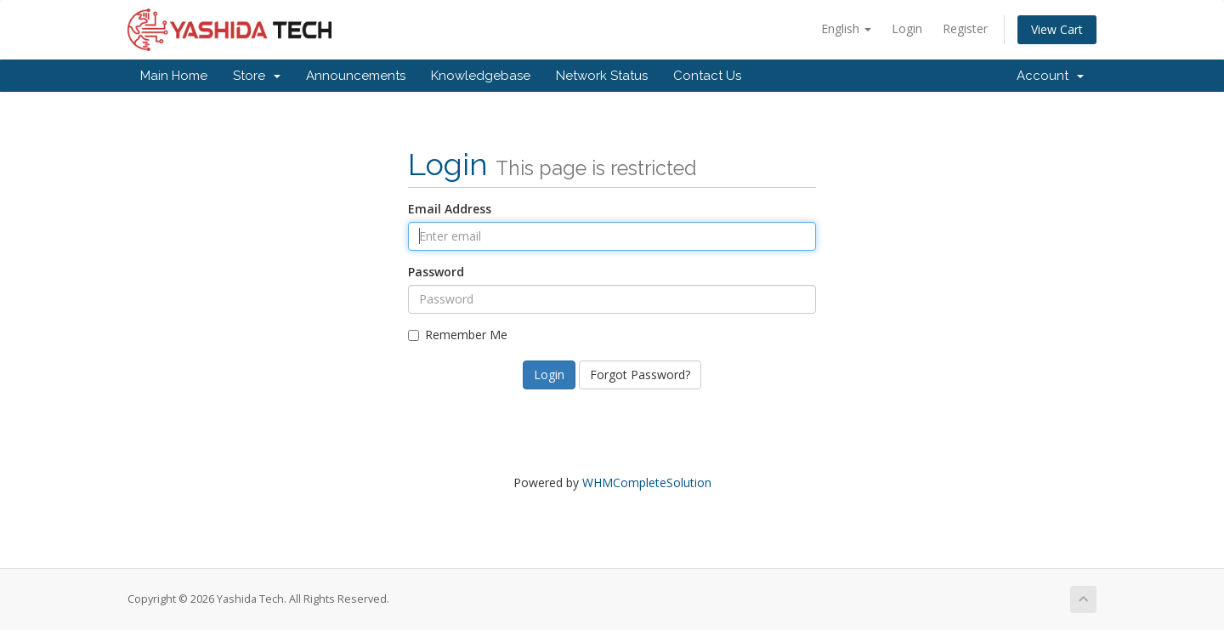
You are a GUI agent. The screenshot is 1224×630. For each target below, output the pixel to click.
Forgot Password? (640, 374)
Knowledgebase (480, 75)
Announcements (355, 75)
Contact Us (707, 75)
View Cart (1057, 29)
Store (256, 75)
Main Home (173, 75)
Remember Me (457, 334)
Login (907, 28)
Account (1050, 75)
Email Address (449, 209)
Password (436, 272)
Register (965, 28)
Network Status (602, 75)
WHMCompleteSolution (646, 482)
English (846, 28)
